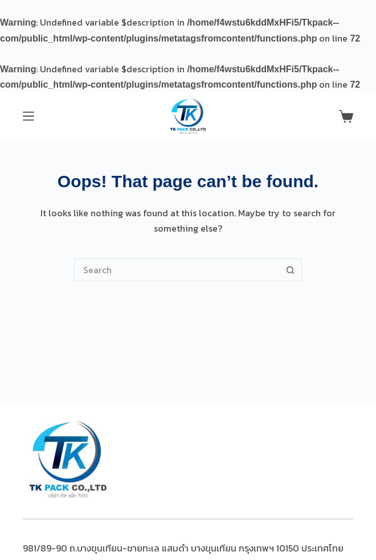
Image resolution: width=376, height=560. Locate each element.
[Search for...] (176, 269)
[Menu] (28, 116)
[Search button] (290, 269)
